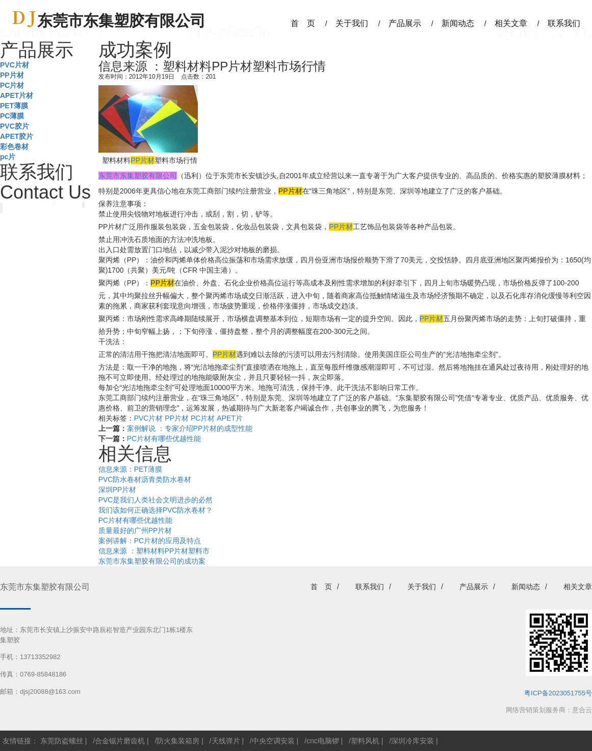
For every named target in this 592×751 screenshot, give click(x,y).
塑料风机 (365, 741)
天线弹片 (226, 741)
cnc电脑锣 (322, 741)
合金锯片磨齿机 (120, 741)
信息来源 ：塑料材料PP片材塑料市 (154, 551)
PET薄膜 (14, 106)
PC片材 (12, 85)
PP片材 (12, 75)
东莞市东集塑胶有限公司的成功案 (151, 561)
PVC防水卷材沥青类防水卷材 (145, 479)
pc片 (7, 157)
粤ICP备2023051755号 (558, 693)
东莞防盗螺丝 (61, 741)
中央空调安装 (273, 741)
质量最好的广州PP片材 (135, 530)
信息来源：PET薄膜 (130, 469)
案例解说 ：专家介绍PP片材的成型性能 (190, 428)
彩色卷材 (14, 146)
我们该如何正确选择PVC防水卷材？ (155, 510)
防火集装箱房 (178, 741)
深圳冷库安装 (412, 741)
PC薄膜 (12, 116)
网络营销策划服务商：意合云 (549, 710)
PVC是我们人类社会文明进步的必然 (155, 500)
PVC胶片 (14, 126)
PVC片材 (14, 65)
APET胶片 (16, 136)
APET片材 (16, 95)
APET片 (230, 418)
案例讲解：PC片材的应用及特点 (149, 541)
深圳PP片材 (117, 490)
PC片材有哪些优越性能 (164, 438)
